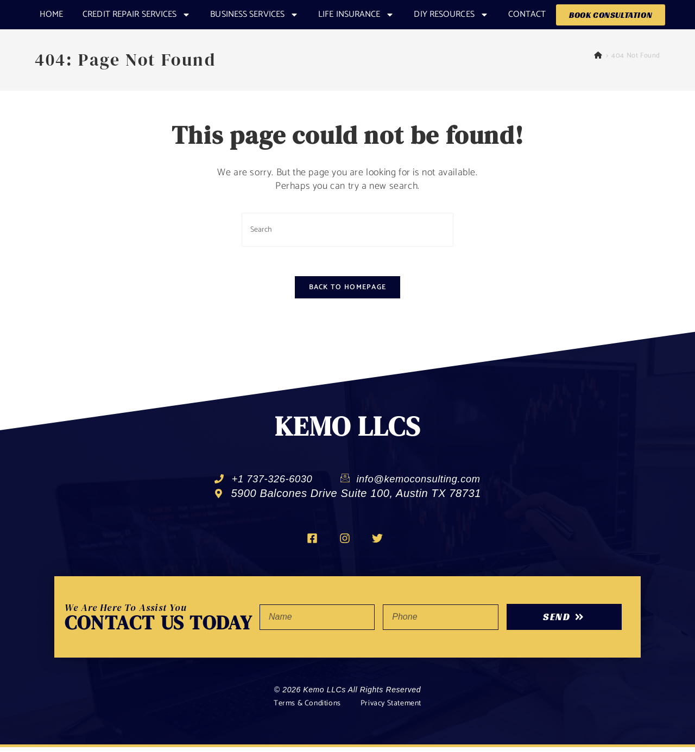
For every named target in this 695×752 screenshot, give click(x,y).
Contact (527, 14)
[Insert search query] (347, 230)
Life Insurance (356, 14)
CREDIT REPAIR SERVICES (137, 14)
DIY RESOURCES (451, 14)
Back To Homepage (348, 291)
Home (51, 14)
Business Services (254, 14)
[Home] (598, 55)
